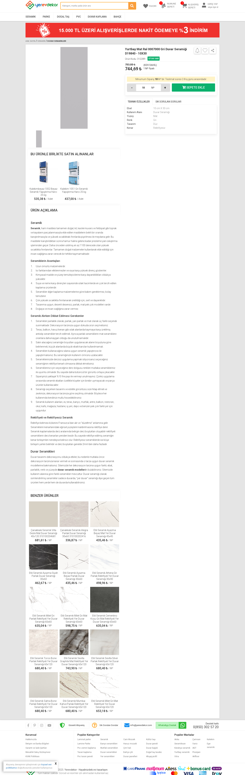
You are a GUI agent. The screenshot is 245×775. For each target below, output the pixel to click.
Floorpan (196, 752)
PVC (78, 16)
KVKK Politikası (32, 756)
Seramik (31, 16)
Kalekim (210, 739)
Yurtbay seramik (182, 752)
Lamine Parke (83, 743)
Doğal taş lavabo (154, 752)
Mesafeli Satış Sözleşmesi (38, 752)
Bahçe (117, 16)
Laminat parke (84, 739)
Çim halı (127, 748)
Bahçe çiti (128, 752)
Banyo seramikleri (108, 743)
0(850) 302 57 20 (206, 727)
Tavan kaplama (84, 752)
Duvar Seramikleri (56, 41)
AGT (194, 748)
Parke (46, 16)
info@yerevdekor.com (141, 725)
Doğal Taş (63, 16)
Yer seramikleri (107, 756)
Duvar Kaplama (97, 16)
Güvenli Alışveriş (77, 725)
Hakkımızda (31, 739)
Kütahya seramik (182, 748)
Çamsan (196, 739)
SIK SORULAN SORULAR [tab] (168, 101)
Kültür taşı (151, 739)
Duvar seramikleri (108, 752)
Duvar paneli (152, 743)
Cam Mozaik (129, 739)
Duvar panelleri (130, 756)
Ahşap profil (151, 756)
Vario (194, 743)
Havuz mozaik (130, 743)
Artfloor (195, 756)
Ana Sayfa (30, 41)
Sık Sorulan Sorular (109, 725)
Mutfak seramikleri (109, 748)
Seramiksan (180, 743)
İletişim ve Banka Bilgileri (37, 743)
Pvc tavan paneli (85, 756)
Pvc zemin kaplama (86, 748)
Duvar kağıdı (152, 748)
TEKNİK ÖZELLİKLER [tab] (139, 101)
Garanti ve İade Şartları (36, 748)
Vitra (176, 756)
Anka (176, 739)
